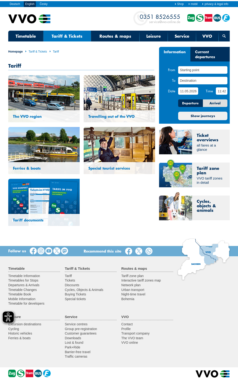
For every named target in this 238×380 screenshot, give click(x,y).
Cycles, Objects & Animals (84, 290)
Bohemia (127, 299)
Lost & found (74, 342)
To (173, 80)
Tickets (70, 280)
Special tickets (75, 299)
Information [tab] (175, 51)
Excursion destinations (24, 324)
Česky (43, 4)
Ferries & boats (19, 338)
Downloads (73, 338)
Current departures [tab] (205, 54)
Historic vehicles (20, 333)
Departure (190, 103)
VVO (207, 36)
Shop (179, 4)
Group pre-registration (81, 329)
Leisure (153, 36)
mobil (193, 4)
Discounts (72, 285)
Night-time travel (133, 294)
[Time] (221, 91)
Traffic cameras (76, 356)
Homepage (15, 51)
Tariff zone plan (132, 276)
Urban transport (132, 290)
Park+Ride (72, 347)
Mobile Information (21, 299)
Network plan (131, 285)
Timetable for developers (26, 303)
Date (171, 91)
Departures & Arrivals (23, 285)
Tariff (54, 51)
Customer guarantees (81, 333)
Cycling (13, 329)
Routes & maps (115, 36)
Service (182, 36)
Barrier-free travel (77, 352)
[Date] (188, 91)
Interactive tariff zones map (141, 280)
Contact (127, 324)
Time (209, 91)
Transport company (135, 333)
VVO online (129, 342)
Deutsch (15, 4)
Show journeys (203, 116)
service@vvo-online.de (160, 18)
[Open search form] (224, 36)
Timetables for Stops (23, 280)
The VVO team (132, 338)
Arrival (215, 103)
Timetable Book (19, 294)
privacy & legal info (215, 4)
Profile (126, 329)
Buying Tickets (75, 294)
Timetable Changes (22, 290)
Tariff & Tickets (67, 36)
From (171, 69)
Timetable (26, 36)
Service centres (76, 324)
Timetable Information (24, 276)
